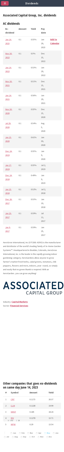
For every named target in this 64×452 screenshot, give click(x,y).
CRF (13, 399)
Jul (8, 437)
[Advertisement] (32, 346)
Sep (24, 437)
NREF (13, 412)
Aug (16, 437)
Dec (50, 437)
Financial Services (19, 305)
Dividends (32, 3)
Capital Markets (19, 301)
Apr (39, 433)
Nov (41, 437)
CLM (13, 405)
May (48, 433)
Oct (33, 437)
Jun (56, 433)
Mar (31, 433)
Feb (23, 433)
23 (19, 420)
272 (11, 420)
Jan (14, 433)
